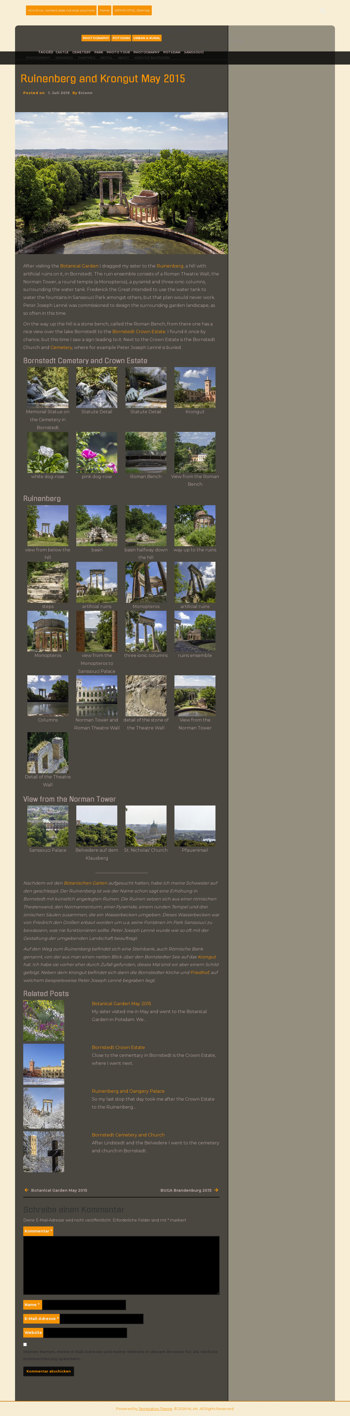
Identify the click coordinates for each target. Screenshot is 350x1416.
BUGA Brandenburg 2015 (186, 1190)
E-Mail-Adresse (42, 1318)
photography (146, 52)
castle (62, 52)
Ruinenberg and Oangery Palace (128, 1091)
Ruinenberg (170, 266)
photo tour (118, 52)
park (98, 52)
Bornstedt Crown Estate (138, 331)
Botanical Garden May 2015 (121, 1003)
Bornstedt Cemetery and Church (128, 1135)
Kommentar (38, 1231)
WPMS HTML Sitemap (132, 10)
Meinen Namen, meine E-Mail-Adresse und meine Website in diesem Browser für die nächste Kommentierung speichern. (120, 1355)
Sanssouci (194, 52)
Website (33, 1332)
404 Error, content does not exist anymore (61, 10)
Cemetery (81, 52)
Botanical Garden (79, 266)
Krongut (207, 956)
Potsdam (121, 38)
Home (104, 10)
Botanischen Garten (85, 883)
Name (32, 1304)
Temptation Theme (156, 1408)
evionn (85, 93)
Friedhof (199, 972)
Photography (96, 38)
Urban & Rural (146, 38)
